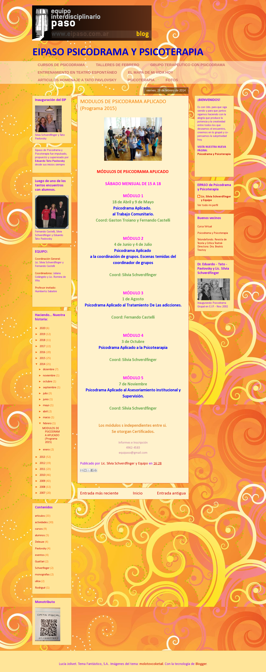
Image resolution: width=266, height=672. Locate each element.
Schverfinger (42, 568)
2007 (43, 493)
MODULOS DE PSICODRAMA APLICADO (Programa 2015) (51, 435)
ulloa (37, 581)
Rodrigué (40, 587)
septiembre (50, 387)
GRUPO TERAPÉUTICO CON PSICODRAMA (187, 65)
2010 (43, 475)
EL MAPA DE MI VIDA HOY (150, 72)
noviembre (49, 375)
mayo (46, 405)
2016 (43, 352)
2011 (43, 469)
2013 (43, 457)
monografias (42, 574)
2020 (43, 328)
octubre (48, 381)
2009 (43, 481)
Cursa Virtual (204, 226)
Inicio (138, 493)
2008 (43, 487)
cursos (39, 529)
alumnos (40, 535)
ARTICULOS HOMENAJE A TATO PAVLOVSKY (77, 80)
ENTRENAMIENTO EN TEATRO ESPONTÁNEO (77, 72)
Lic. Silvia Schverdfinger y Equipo (216, 198)
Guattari (39, 561)
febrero (47, 423)
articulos (40, 516)
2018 (43, 340)
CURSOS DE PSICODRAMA (61, 65)
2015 (43, 358)
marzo (47, 417)
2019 (43, 334)
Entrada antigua (171, 493)
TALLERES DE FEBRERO (117, 65)
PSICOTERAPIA (141, 80)
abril (45, 411)
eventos (40, 555)
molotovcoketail (151, 664)
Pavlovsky (40, 548)
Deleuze (39, 542)
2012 (43, 463)
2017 (43, 346)
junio (46, 399)
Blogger (201, 664)
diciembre (49, 369)
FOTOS (172, 80)
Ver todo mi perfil (207, 205)
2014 (43, 364)
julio (46, 393)
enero (47, 449)
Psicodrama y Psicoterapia (212, 233)
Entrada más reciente (99, 493)
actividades (41, 522)
